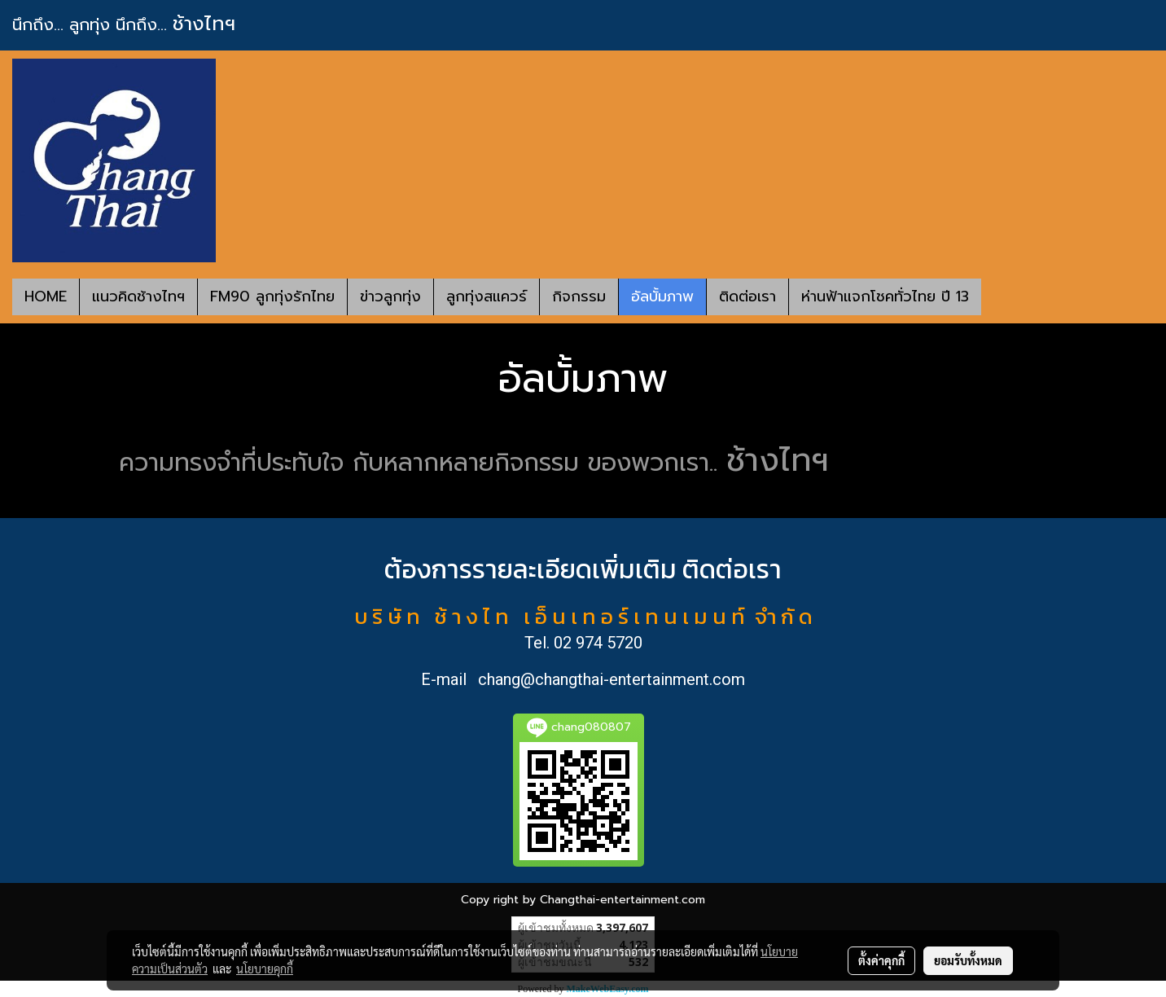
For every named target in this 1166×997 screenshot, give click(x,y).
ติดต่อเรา (747, 296)
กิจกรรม (579, 296)
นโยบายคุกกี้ (264, 968)
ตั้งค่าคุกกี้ (881, 960)
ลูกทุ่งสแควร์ (486, 296)
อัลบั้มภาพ (662, 296)
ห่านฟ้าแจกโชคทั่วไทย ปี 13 (885, 296)
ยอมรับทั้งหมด (968, 960)
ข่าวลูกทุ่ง (390, 296)
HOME (45, 296)
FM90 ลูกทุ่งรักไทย (272, 296)
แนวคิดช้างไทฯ (138, 296)
